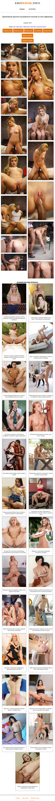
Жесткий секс (28, 31)
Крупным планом (27, 36)
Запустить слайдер (27, 41)
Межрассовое (47, 31)
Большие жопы (7, 31)
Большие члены (18, 31)
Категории (32, 9)
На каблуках (38, 31)
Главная (18, 793)
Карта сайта (25, 793)
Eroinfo (27, 3)
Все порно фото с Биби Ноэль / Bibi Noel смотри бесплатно (29, 27)
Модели (22, 9)
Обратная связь (35, 793)
